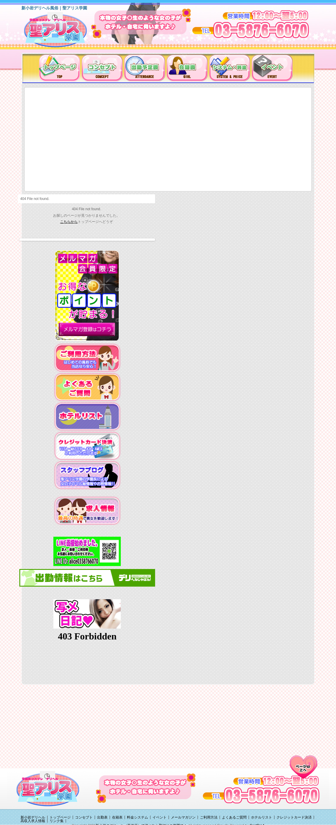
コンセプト (84, 817)
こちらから (69, 222)
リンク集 (57, 821)
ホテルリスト (261, 817)
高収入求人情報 (33, 821)
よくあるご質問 (234, 817)
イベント (159, 817)
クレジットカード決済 (294, 817)
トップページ (60, 817)
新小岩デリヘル (33, 817)
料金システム (137, 817)
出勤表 (102, 817)
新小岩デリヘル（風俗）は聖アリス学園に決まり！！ (62, 32)
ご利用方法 (209, 817)
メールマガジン (183, 817)
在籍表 (117, 817)
